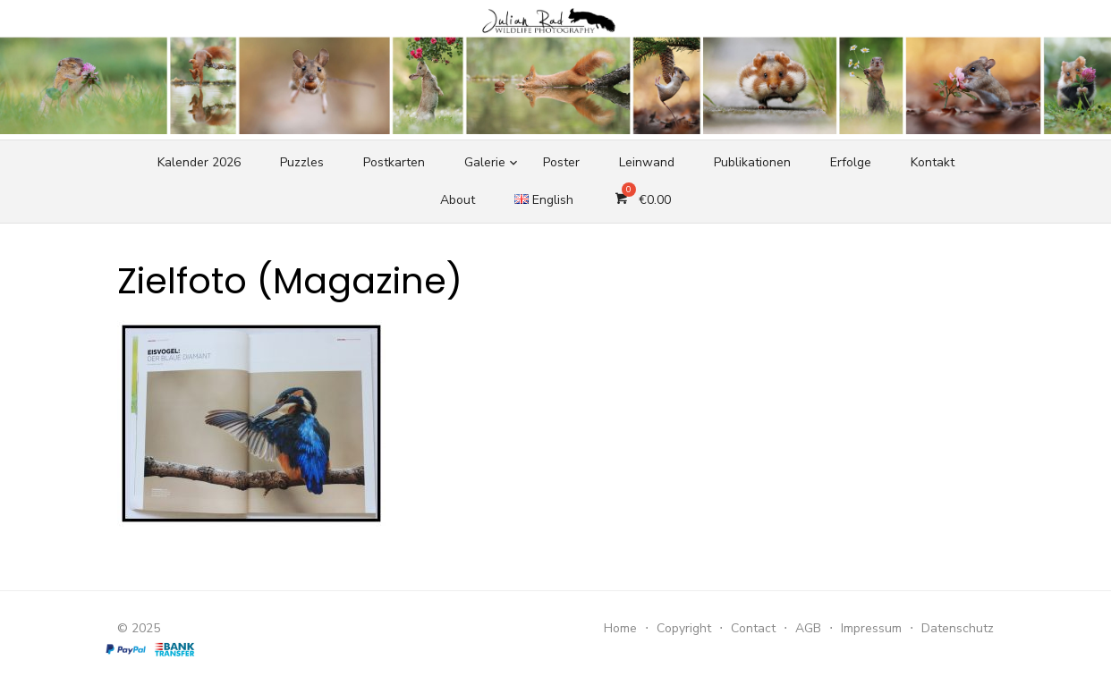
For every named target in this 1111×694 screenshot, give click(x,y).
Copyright (684, 628)
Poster (561, 162)
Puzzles (302, 162)
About (457, 199)
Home (620, 628)
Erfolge (850, 162)
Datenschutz (957, 628)
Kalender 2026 (199, 162)
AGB (808, 628)
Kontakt (932, 162)
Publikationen (752, 162)
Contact (753, 628)
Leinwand (646, 162)
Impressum (871, 628)
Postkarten (394, 162)
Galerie (484, 162)
